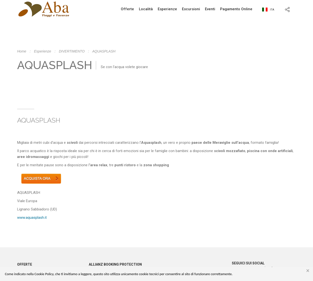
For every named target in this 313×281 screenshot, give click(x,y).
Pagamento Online (236, 9)
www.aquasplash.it (32, 217)
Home (21, 51)
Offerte (127, 9)
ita (268, 10)
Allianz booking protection (115, 264)
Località (146, 9)
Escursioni (191, 9)
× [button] (307, 271)
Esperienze (167, 9)
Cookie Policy (43, 274)
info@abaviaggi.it (188, 41)
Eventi (210, 9)
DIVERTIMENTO (72, 51)
